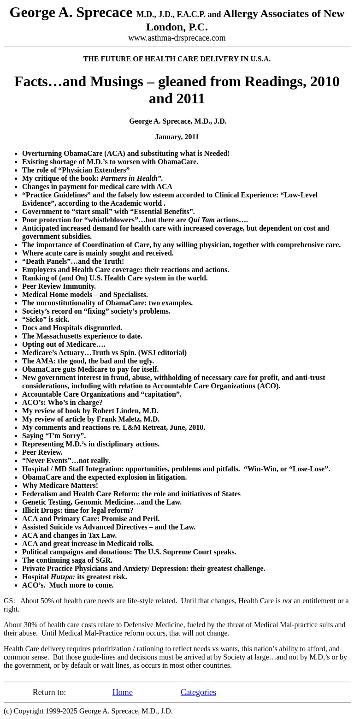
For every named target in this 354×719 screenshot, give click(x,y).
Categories (198, 692)
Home (122, 692)
